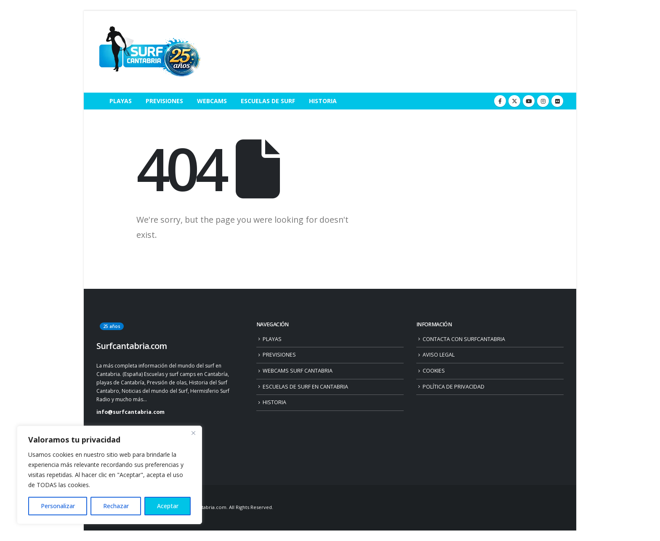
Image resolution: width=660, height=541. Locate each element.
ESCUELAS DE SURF (268, 101)
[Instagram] (543, 101)
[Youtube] (529, 101)
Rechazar (116, 506)
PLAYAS (120, 101)
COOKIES (434, 370)
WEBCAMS (212, 101)
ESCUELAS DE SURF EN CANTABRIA (305, 386)
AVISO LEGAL (439, 354)
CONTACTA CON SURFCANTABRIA (464, 339)
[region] (109, 475)
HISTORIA (323, 101)
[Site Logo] (149, 51)
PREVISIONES (164, 101)
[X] (514, 101)
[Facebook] (500, 101)
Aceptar (167, 506)
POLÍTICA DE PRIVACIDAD (453, 386)
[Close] (193, 433)
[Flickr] (557, 101)
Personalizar (58, 506)
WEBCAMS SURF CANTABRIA (298, 370)
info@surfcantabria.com (130, 412)
